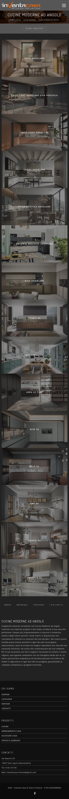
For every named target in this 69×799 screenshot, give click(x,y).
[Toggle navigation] (64, 5)
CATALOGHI (7, 699)
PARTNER (6, 704)
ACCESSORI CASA (9, 735)
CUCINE (5, 726)
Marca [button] (7, 605)
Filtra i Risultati (34, 28)
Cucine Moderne (29, 20)
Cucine (18, 20)
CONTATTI (6, 708)
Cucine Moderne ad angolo (48, 20)
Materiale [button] (22, 605)
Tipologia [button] (38, 605)
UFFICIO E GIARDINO (11, 740)
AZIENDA (6, 694)
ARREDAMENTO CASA (11, 731)
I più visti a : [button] (57, 605)
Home (12, 20)
